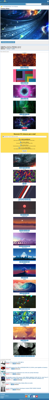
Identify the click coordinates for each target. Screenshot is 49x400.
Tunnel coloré (24, 84)
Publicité (2, 396)
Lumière (24, 53)
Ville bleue (24, 247)
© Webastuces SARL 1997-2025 (24, 399)
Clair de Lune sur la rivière (24, 200)
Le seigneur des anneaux (24, 153)
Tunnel (24, 294)
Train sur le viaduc (24, 232)
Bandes (24, 185)
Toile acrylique (24, 310)
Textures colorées (24, 68)
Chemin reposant (24, 100)
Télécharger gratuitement (8, 42)
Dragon (24, 326)
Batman (24, 341)
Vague (24, 279)
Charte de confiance (4, 395)
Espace (24, 115)
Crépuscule (24, 216)
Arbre (24, 263)
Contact (2, 397)
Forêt (24, 169)
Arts (27, 67)
